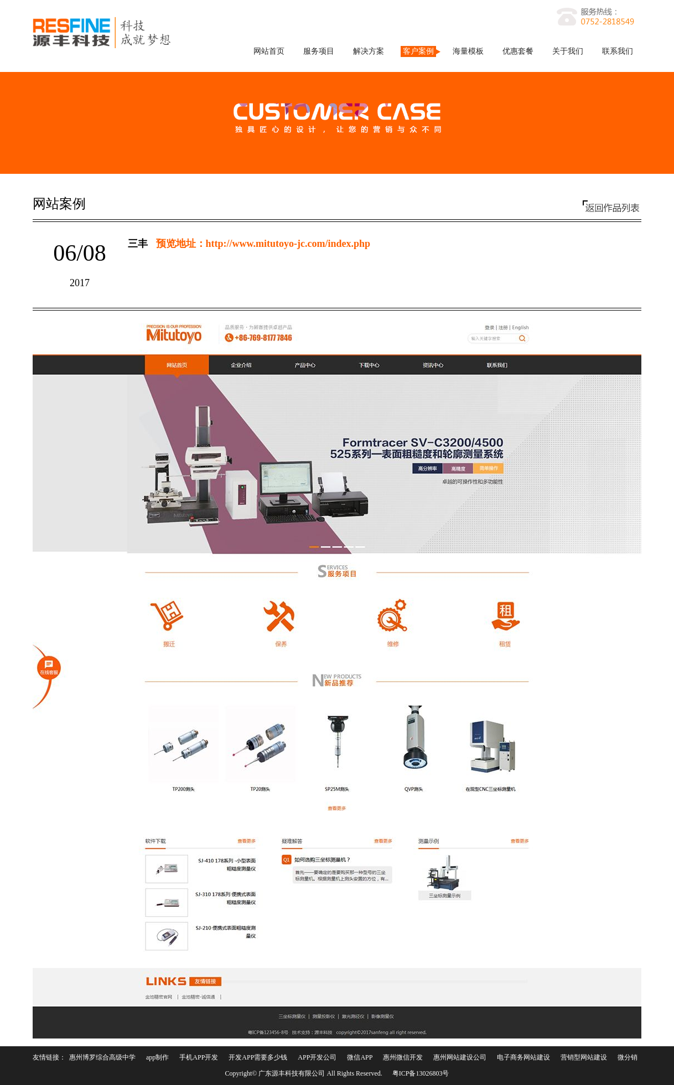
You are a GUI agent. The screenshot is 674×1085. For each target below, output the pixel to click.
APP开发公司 (317, 1057)
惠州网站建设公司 (459, 1057)
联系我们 (617, 51)
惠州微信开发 (403, 1057)
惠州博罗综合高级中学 (102, 1057)
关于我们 (567, 51)
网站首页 (268, 51)
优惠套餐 (517, 51)
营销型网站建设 (584, 1057)
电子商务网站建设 (523, 1057)
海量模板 (468, 51)
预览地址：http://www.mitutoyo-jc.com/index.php (263, 243)
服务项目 (318, 51)
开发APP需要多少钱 (258, 1057)
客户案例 (418, 51)
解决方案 (368, 51)
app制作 (157, 1057)
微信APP (359, 1057)
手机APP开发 (198, 1057)
